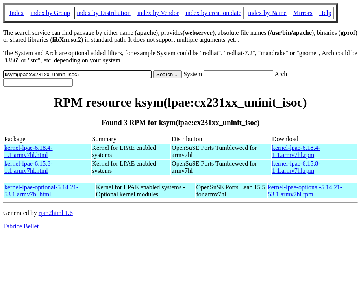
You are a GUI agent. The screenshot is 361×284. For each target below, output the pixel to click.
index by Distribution (104, 12)
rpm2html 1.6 (56, 212)
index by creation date (213, 12)
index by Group (50, 12)
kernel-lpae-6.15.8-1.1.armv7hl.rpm (296, 167)
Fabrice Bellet (21, 226)
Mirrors (303, 12)
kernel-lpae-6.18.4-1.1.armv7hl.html (28, 151)
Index (16, 12)
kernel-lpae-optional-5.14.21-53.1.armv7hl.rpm (305, 191)
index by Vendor (158, 12)
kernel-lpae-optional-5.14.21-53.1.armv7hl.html (41, 191)
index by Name (267, 12)
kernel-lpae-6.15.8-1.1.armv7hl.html (28, 167)
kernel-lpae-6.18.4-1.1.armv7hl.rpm (296, 151)
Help (325, 12)
